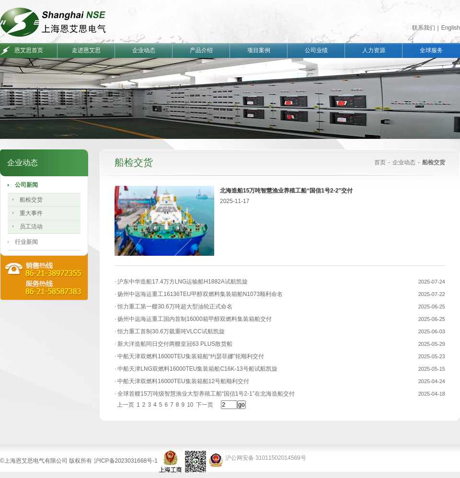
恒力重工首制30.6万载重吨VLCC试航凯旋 (170, 331)
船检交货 (31, 199)
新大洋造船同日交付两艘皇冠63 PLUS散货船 (174, 344)
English (450, 27)
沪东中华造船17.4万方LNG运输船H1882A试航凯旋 (182, 281)
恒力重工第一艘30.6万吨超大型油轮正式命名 (174, 306)
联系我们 (423, 27)
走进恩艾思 (86, 50)
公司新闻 (26, 185)
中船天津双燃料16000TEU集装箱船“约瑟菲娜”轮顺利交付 (190, 356)
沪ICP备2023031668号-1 (126, 460)
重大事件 (31, 213)
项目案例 (258, 50)
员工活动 (31, 226)
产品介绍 (201, 50)
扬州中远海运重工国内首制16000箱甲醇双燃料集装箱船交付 (194, 319)
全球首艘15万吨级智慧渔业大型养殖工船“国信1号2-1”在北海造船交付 (205, 393)
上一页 (125, 404)
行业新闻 (26, 242)
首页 (380, 162)
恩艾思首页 (28, 50)
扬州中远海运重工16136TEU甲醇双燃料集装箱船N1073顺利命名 (199, 294)
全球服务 (431, 50)
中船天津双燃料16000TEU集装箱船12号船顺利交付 (182, 381)
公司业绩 (316, 50)
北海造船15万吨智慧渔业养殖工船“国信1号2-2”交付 (286, 190)
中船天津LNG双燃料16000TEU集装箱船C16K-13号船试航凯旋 (196, 368)
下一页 (204, 404)
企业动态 (143, 50)
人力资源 (373, 50)
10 (190, 404)
